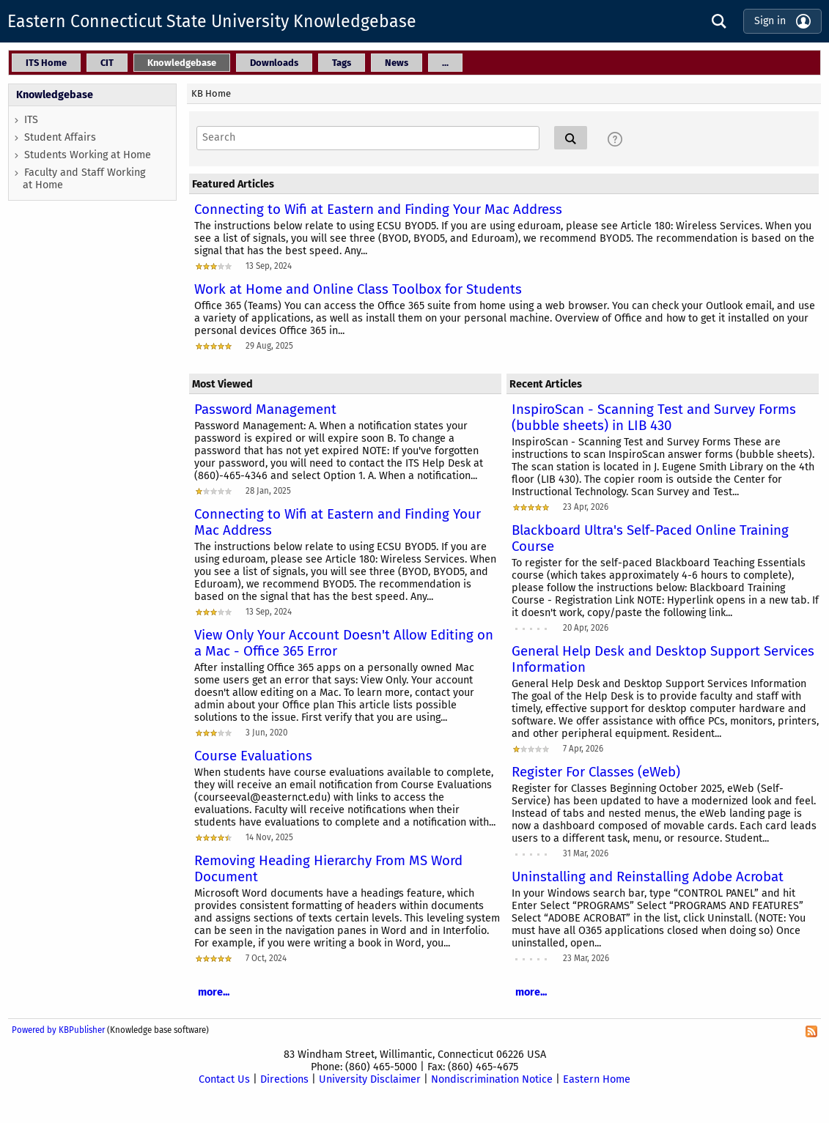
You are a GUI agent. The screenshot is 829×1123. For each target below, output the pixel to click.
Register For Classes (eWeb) (596, 772)
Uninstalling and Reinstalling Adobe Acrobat (648, 877)
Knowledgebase (54, 95)
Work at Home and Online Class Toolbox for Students (358, 289)
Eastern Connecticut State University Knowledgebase (211, 21)
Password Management (265, 409)
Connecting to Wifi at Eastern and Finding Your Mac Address (378, 209)
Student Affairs (60, 137)
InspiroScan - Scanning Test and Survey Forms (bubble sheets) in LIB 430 (654, 417)
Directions (284, 1079)
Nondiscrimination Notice (492, 1079)
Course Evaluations (253, 756)
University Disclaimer (370, 1079)
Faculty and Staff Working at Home (84, 178)
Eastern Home (596, 1079)
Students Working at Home (87, 155)
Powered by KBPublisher (58, 1030)
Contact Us (224, 1079)
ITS (31, 120)
